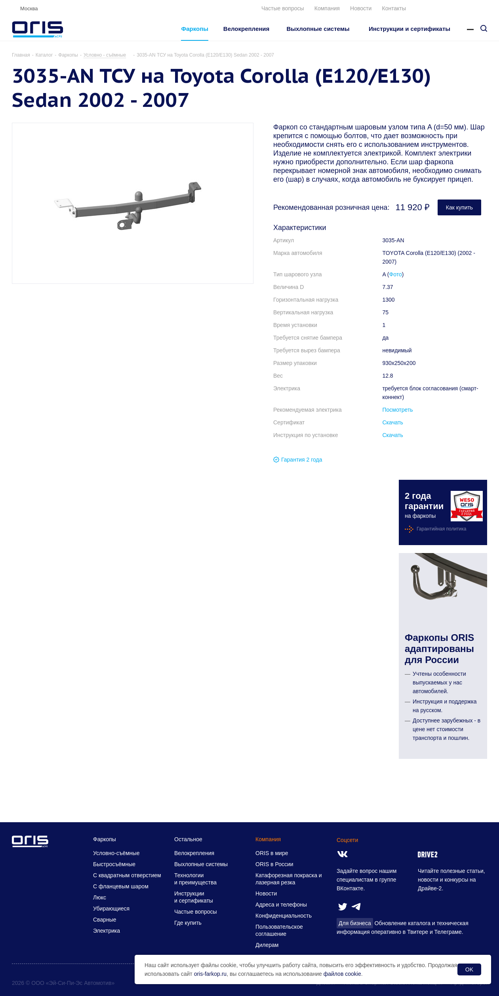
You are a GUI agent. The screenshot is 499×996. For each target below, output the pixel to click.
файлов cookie (342, 974)
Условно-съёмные (116, 853)
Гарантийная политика (442, 529)
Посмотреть (397, 410)
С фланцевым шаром (121, 886)
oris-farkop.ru (210, 974)
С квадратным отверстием (127, 875)
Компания (327, 8)
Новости (360, 8)
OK (469, 969)
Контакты (394, 8)
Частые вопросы (282, 8)
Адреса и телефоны (281, 904)
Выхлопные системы (201, 864)
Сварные (104, 919)
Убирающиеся (111, 908)
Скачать (392, 422)
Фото (395, 274)
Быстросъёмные (114, 864)
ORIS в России (274, 864)
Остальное (188, 839)
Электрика (106, 931)
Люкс (99, 897)
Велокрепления (194, 853)
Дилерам (266, 945)
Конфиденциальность (283, 915)
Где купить (188, 923)
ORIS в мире (271, 853)
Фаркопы (104, 839)
